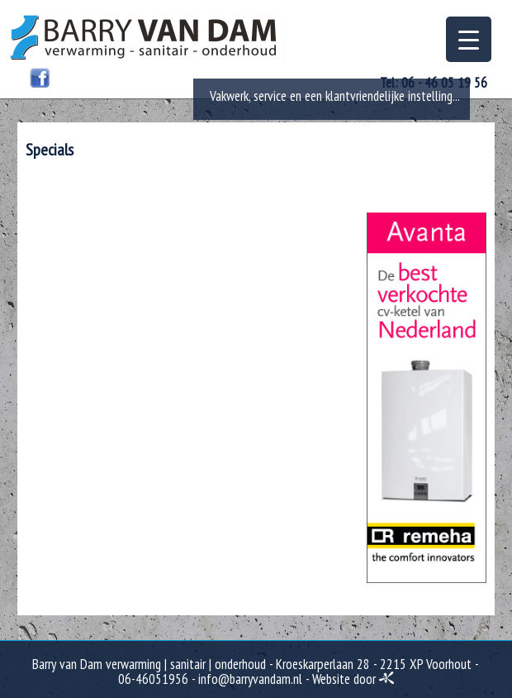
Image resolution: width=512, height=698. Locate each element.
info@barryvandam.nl (250, 679)
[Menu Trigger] (468, 39)
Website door (353, 679)
